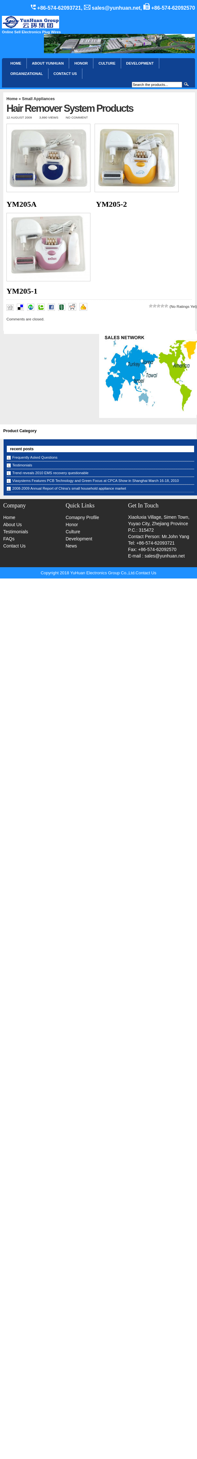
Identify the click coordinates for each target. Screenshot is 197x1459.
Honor (72, 524)
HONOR (81, 63)
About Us (12, 524)
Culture (107, 63)
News (71, 545)
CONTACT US (65, 74)
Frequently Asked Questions (34, 457)
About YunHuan (48, 63)
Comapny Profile (82, 517)
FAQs (9, 538)
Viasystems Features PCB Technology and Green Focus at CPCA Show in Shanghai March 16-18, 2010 (95, 481)
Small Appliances (38, 99)
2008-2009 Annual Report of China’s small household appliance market (69, 488)
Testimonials (22, 465)
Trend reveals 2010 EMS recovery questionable (50, 473)
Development (140, 63)
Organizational (26, 74)
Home (15, 63)
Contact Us (14, 545)
